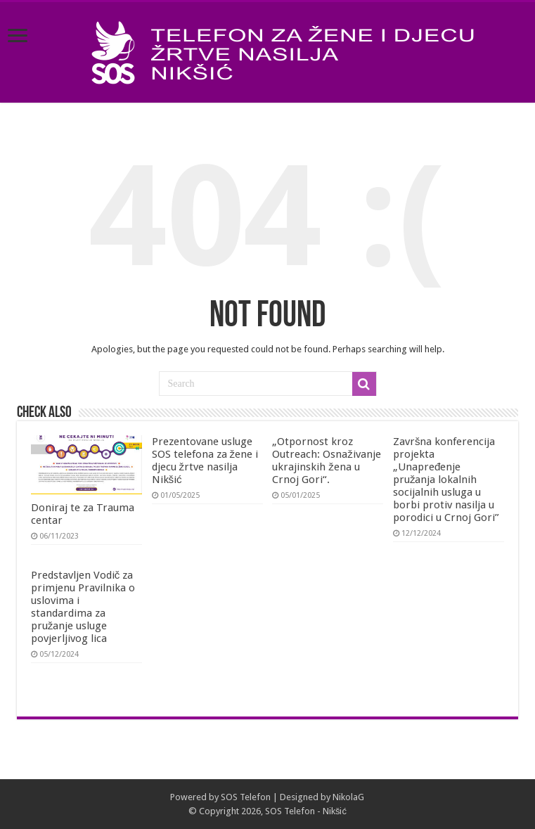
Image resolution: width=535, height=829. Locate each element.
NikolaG (348, 797)
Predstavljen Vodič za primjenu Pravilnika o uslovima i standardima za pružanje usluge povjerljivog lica (83, 607)
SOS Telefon (246, 797)
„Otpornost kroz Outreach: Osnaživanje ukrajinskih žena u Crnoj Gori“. (326, 460)
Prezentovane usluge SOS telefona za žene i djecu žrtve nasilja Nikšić (205, 460)
